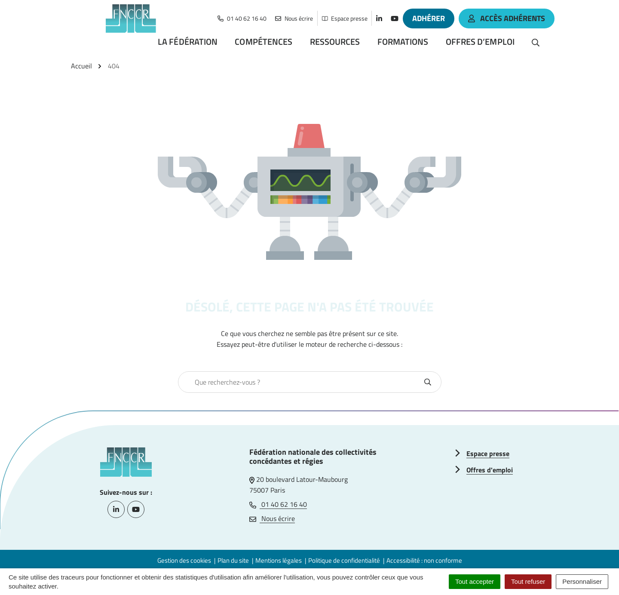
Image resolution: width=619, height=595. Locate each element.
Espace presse (487, 453)
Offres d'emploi (489, 470)
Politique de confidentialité (344, 560)
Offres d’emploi (480, 41)
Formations (403, 41)
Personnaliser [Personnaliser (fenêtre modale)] (582, 581)
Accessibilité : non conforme (424, 560)
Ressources (335, 41)
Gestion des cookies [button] (184, 560)
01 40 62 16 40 (278, 504)
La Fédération (188, 41)
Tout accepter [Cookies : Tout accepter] (474, 581)
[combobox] (300, 382)
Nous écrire (272, 518)
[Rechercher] (535, 42)
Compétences (263, 41)
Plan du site (233, 560)
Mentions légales (278, 560)
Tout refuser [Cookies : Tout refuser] (528, 581)
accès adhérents (506, 18)
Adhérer (428, 18)
